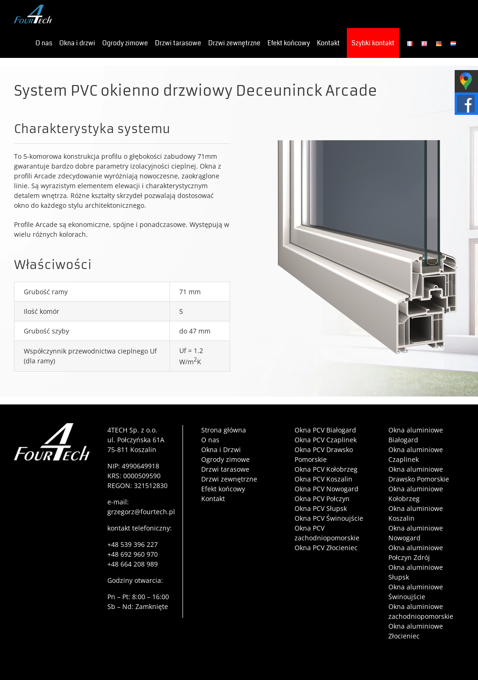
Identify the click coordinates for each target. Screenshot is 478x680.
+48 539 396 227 (132, 544)
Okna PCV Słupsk (321, 508)
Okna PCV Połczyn (322, 498)
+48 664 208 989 (132, 564)
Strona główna (223, 429)
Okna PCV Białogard (325, 429)
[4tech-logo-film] (52, 426)
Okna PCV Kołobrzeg (326, 469)
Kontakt (213, 498)
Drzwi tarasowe (225, 469)
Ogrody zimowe (225, 459)
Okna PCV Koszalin (323, 479)
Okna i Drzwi (221, 449)
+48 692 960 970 (132, 554)
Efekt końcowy (223, 488)
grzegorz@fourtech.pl (141, 511)
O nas (210, 439)
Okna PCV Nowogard (326, 488)
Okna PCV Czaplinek (326, 439)
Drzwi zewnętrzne (229, 479)
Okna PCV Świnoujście (329, 518)
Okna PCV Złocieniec (326, 547)
